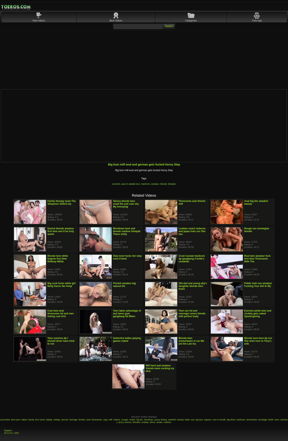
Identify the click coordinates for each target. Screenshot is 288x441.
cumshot (116, 184)
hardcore (145, 184)
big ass (199, 419)
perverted (5, 419)
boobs (159, 422)
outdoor (167, 422)
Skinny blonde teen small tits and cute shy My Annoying (126, 204)
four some (40, 419)
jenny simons (125, 422)
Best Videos (116, 20)
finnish (82, 419)
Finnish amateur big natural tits (124, 285)
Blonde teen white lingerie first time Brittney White (57, 259)
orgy (105, 419)
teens (152, 422)
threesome (97, 419)
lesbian (145, 422)
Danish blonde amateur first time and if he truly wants (60, 231)
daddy (49, 419)
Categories (191, 20)
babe (187, 419)
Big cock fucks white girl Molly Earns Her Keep (61, 285)
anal (88, 419)
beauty (180, 419)
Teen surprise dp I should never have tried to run (60, 341)
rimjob (132, 419)
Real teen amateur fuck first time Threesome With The (257, 259)
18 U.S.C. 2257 (11, 433)
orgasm (207, 419)
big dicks (231, 419)
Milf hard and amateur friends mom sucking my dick (160, 368)
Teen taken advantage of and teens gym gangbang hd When (127, 313)
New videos (39, 20)
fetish (271, 419)
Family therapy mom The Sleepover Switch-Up (61, 202)
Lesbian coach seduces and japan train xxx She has (192, 231)
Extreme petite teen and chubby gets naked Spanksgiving (257, 313)
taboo (24, 419)
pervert (64, 419)
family (31, 419)
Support (8, 430)
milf (110, 419)
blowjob (172, 184)
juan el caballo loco (130, 184)
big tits (139, 419)
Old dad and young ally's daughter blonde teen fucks (193, 286)
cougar (124, 419)
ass (192, 419)
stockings (148, 419)
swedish (172, 419)
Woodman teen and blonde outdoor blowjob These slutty (126, 231)
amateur (155, 184)
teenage (73, 419)
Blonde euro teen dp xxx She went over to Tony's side (258, 341)
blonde (163, 184)
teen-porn (15, 419)
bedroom (241, 419)
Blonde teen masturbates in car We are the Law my (191, 341)
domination (252, 419)
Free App (257, 20)
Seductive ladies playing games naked (127, 339)
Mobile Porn (16, 6)
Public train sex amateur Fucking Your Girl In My (258, 285)
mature (116, 419)
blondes (137, 422)
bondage (263, 419)
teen (277, 419)
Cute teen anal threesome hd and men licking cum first (60, 313)
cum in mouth (219, 419)
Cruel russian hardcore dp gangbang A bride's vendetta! (192, 259)
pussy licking (160, 419)
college (56, 419)
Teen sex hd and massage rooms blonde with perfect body (192, 313)
